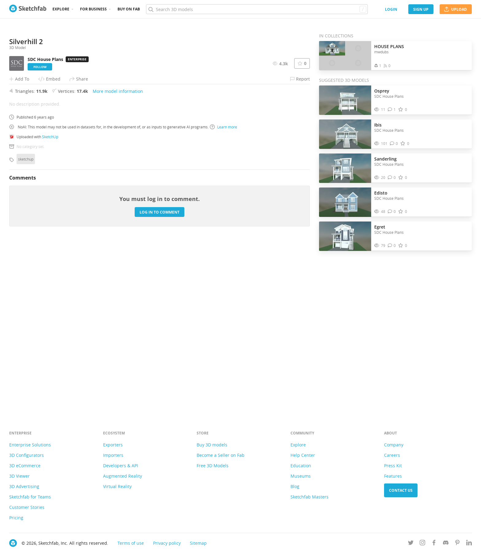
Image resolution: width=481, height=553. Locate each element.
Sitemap (198, 543)
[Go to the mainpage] (27, 9)
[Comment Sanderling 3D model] (392, 177)
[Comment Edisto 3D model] (392, 211)
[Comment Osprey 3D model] (392, 109)
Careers (392, 455)
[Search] (256, 9)
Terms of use (130, 543)
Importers (113, 455)
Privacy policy (167, 543)
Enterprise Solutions (30, 445)
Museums (301, 476)
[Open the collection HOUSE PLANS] (345, 55)
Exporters (113, 445)
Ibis (378, 125)
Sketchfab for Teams (30, 497)
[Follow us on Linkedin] (469, 544)
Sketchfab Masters (310, 497)
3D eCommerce (24, 465)
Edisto (380, 193)
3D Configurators (26, 455)
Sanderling (385, 159)
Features (393, 476)
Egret (379, 227)
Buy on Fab (128, 9)
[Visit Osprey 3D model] (345, 100)
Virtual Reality (117, 486)
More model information (118, 259)
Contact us (401, 490)
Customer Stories (26, 507)
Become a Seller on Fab (220, 455)
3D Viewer (19, 476)
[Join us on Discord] (445, 544)
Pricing (16, 518)
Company (393, 445)
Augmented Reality (122, 476)
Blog (295, 486)
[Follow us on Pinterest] (457, 544)
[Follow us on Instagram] (422, 544)
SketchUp (50, 304)
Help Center (303, 455)
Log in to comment (159, 380)
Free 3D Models (213, 465)
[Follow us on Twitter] (411, 544)
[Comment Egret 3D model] (392, 245)
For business (93, 9)
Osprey (381, 91)
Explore (60, 9)
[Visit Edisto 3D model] (345, 202)
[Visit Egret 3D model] (345, 236)
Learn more (223, 295)
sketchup (25, 327)
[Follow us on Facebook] (434, 544)
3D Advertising (24, 486)
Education (301, 465)
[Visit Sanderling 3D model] (345, 168)
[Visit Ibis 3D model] (345, 134)
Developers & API (120, 465)
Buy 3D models (212, 445)
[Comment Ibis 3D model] (394, 143)
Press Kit (393, 465)
